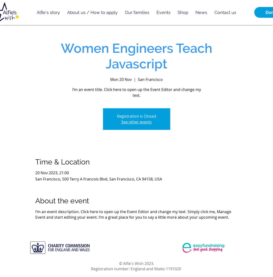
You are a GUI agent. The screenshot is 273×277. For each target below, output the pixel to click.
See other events (136, 122)
